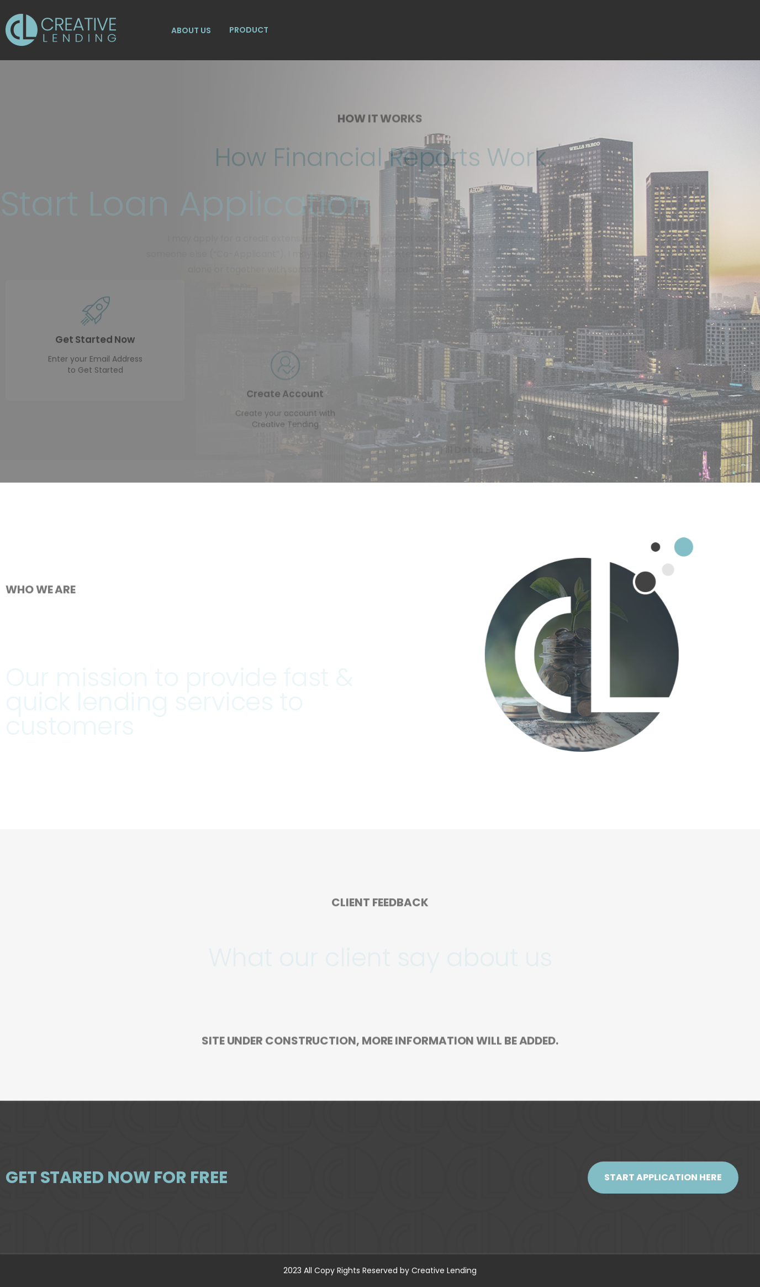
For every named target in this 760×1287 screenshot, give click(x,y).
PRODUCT (248, 29)
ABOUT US (191, 30)
